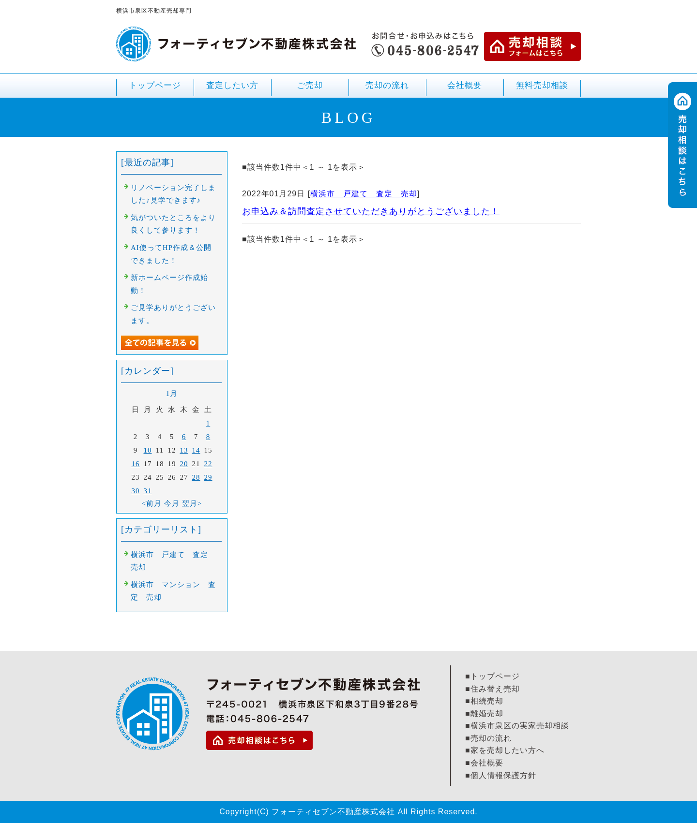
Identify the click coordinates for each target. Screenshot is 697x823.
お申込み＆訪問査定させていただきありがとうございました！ (371, 211)
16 (136, 464)
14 (196, 450)
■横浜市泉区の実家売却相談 (517, 725)
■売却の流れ (488, 738)
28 (196, 477)
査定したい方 (232, 85)
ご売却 (309, 89)
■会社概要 (484, 763)
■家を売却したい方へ (505, 750)
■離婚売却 (484, 713)
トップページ (155, 85)
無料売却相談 (542, 85)
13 (184, 450)
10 (148, 450)
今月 (172, 503)
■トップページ (492, 676)
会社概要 (464, 85)
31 (148, 491)
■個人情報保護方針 (500, 775)
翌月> (192, 503)
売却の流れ (387, 85)
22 (208, 464)
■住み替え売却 (492, 689)
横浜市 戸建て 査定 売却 (363, 194)
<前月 (152, 503)
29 (208, 477)
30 (136, 491)
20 (184, 464)
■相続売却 (484, 701)
